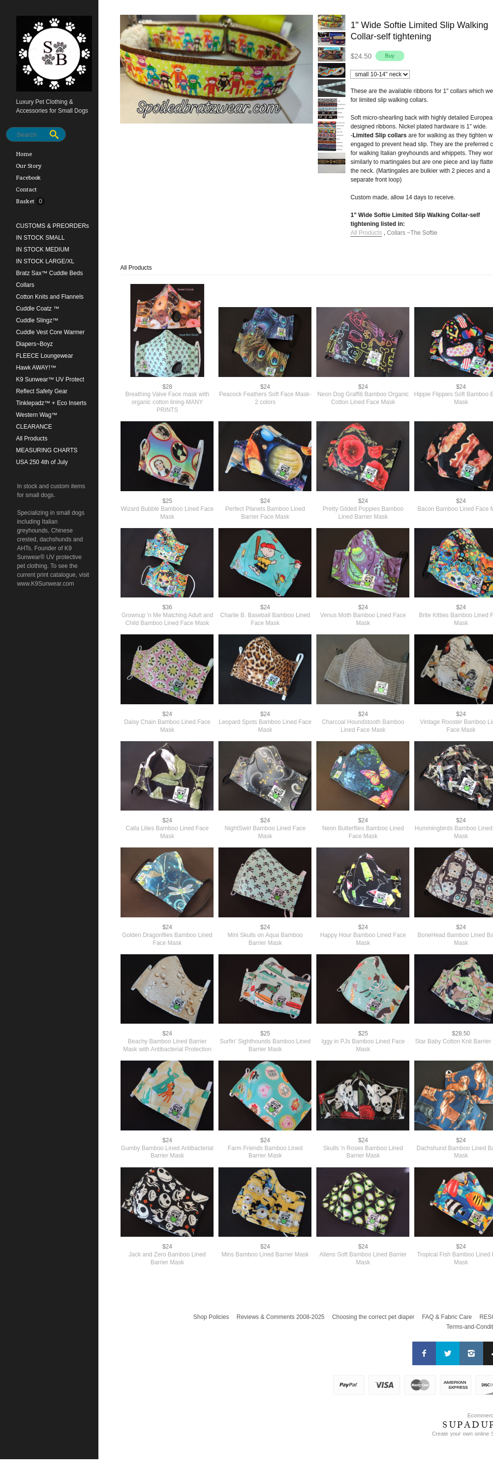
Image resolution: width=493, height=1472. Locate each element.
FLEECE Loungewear (44, 355)
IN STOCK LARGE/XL (45, 261)
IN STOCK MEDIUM (42, 249)
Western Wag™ (36, 414)
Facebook (28, 178)
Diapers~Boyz (34, 344)
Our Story (29, 166)
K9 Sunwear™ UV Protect (50, 379)
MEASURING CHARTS (46, 450)
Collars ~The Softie (412, 232)
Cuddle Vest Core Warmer (50, 332)
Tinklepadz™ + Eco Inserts (51, 403)
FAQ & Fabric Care (447, 1317)
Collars (25, 285)
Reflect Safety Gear (41, 391)
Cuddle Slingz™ (37, 320)
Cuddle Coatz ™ (37, 308)
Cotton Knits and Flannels (49, 296)
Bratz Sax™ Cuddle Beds (49, 273)
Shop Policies (211, 1317)
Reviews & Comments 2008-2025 (281, 1317)
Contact (26, 189)
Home (24, 154)
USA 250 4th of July (41, 462)
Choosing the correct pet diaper (373, 1317)
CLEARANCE (34, 426)
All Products (31, 438)
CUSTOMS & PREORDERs (52, 225)
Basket (26, 201)
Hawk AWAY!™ (36, 367)
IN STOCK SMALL (40, 237)
